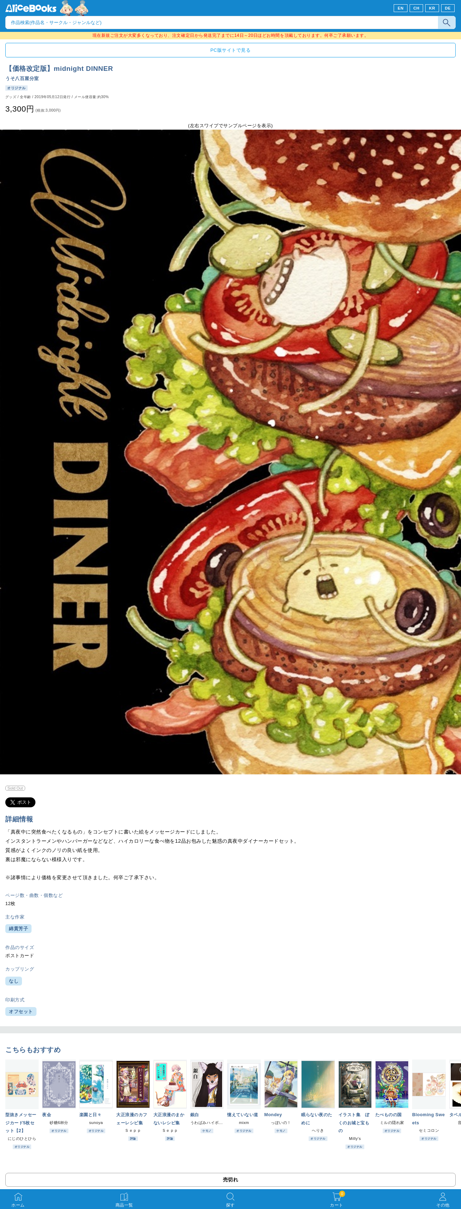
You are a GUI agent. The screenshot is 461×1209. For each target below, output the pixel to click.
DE (448, 8)
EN (401, 8)
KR (432, 8)
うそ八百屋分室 (22, 78)
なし (13, 981)
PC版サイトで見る (230, 50)
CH (416, 8)
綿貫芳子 (18, 928)
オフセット (21, 1011)
